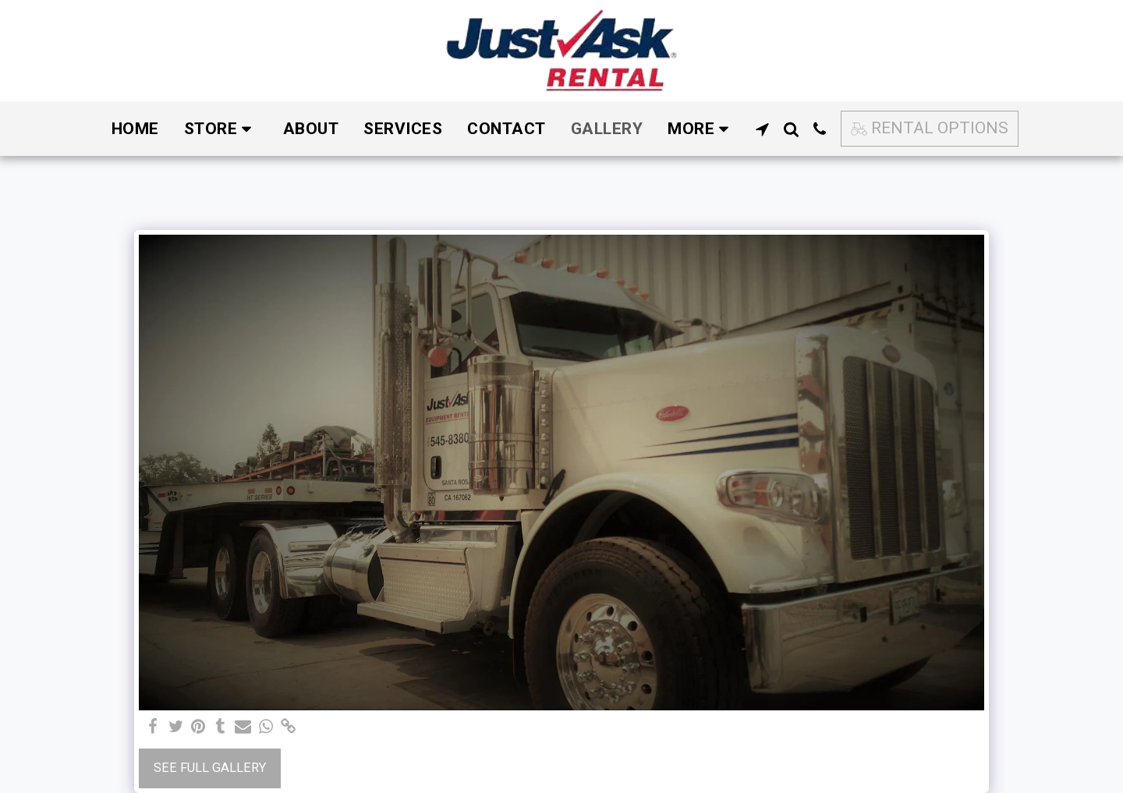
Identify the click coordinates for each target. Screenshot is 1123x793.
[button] (762, 129)
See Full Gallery (210, 767)
